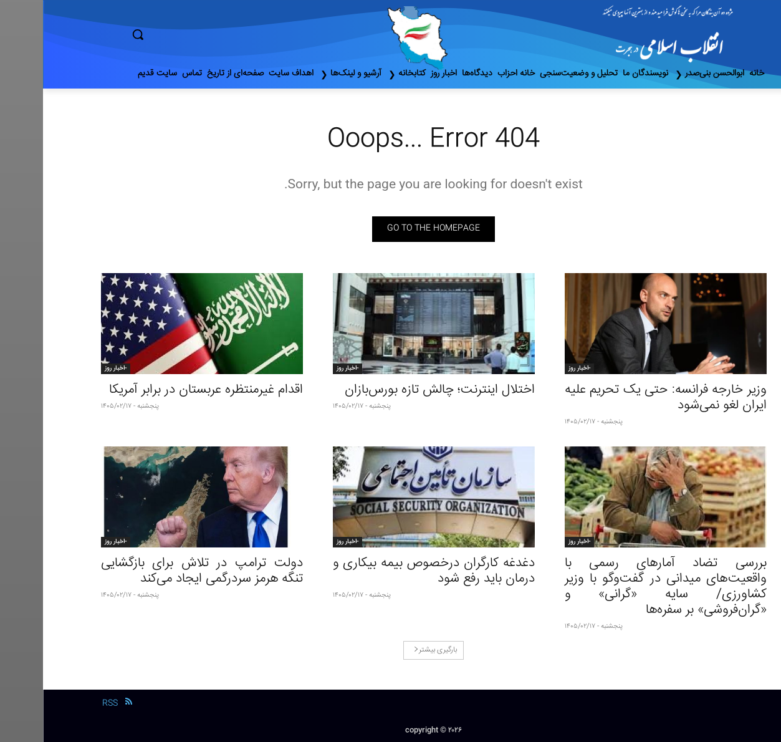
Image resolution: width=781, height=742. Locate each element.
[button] (191, 34)
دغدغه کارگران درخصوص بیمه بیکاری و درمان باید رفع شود (391, 571)
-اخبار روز (536, 368)
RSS (67, 703)
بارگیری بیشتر (392, 650)
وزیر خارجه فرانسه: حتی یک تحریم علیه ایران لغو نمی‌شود (623, 398)
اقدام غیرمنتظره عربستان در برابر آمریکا (163, 390)
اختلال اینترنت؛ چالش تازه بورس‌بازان (397, 390)
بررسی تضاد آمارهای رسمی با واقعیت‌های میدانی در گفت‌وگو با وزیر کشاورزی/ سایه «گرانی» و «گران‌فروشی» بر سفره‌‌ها (623, 586)
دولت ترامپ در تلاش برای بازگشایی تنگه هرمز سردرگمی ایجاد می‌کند (159, 571)
